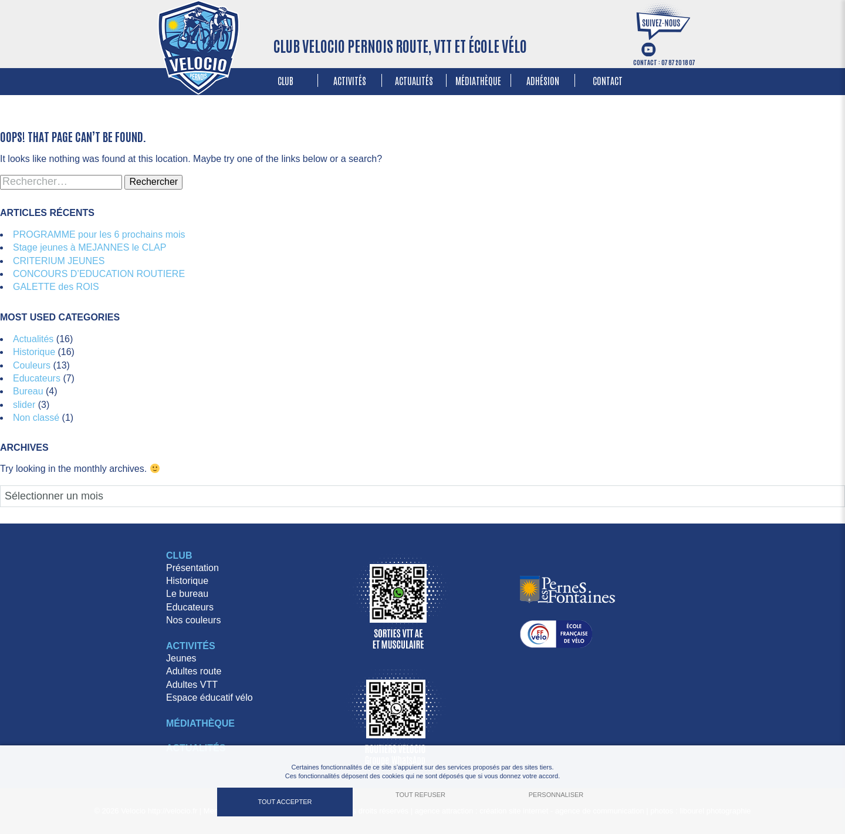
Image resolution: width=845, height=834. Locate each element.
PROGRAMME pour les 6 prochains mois (99, 234)
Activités (349, 80)
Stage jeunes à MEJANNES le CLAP (89, 247)
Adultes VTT (192, 685)
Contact (608, 80)
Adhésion (542, 80)
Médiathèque (478, 80)
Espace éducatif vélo (209, 698)
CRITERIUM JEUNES (58, 261)
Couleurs (31, 365)
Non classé (36, 418)
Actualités (414, 80)
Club (285, 80)
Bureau (28, 391)
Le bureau (187, 594)
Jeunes (181, 658)
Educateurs (36, 378)
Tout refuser (420, 794)
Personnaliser (556, 794)
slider (24, 405)
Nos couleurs (193, 620)
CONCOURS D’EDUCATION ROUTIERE (99, 274)
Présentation (192, 568)
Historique (34, 352)
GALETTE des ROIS (56, 287)
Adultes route (193, 671)
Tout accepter (285, 801)
